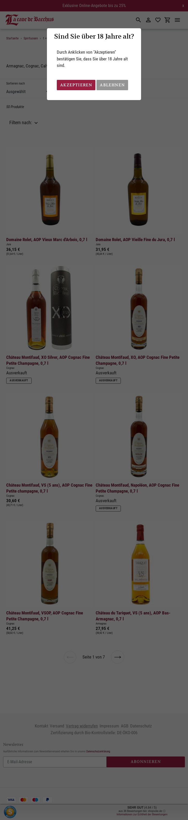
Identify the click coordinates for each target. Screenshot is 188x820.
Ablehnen (112, 84)
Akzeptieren (76, 84)
